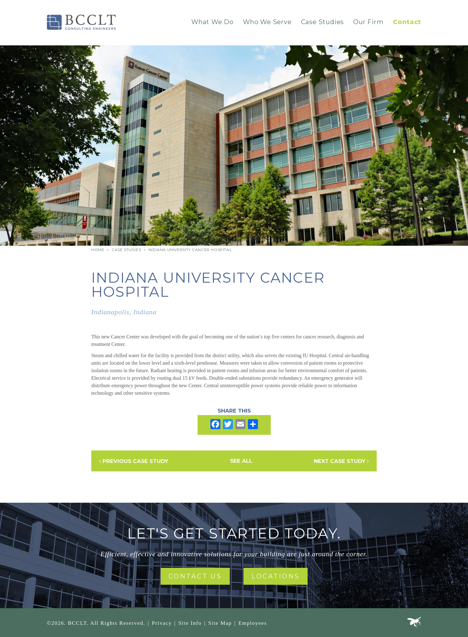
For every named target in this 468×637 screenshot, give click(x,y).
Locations (275, 576)
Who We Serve (267, 22)
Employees (253, 623)
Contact (407, 22)
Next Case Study (341, 461)
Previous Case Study (133, 461)
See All (241, 461)
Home (97, 249)
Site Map (220, 623)
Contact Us (195, 576)
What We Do (212, 22)
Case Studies (322, 22)
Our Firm (368, 22)
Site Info (190, 623)
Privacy (162, 623)
